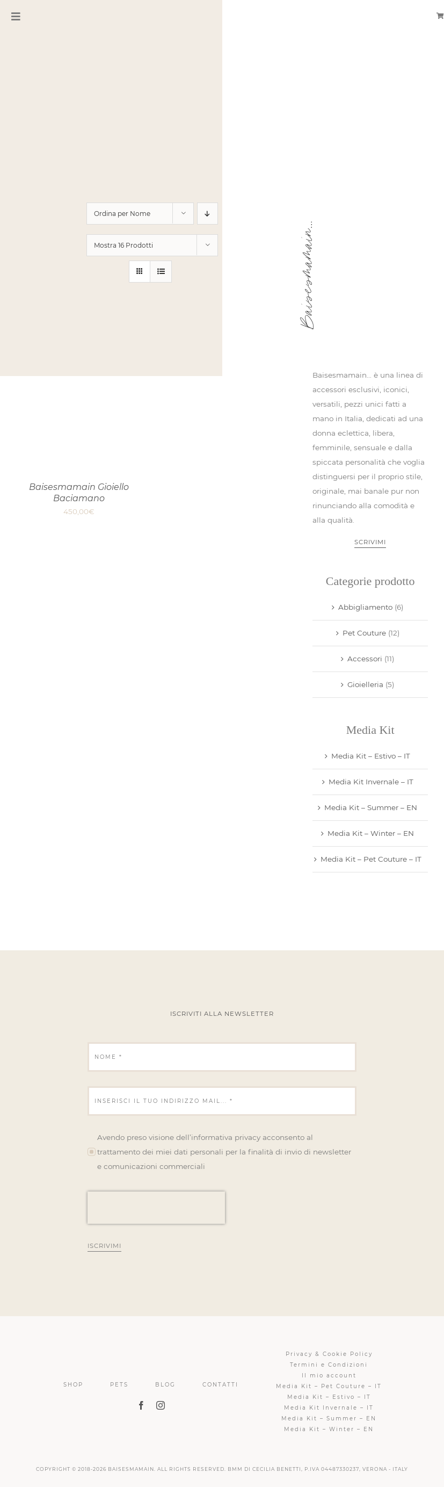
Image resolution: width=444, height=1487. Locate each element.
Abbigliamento (365, 607)
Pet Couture (364, 633)
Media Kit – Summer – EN (370, 807)
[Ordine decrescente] (207, 214)
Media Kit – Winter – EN (370, 833)
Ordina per (122, 214)
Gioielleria (365, 684)
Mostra (123, 245)
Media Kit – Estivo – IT (370, 756)
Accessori (364, 658)
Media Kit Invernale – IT (371, 781)
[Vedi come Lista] (160, 271)
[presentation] (156, 1208)
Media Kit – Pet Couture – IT (371, 859)
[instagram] (160, 1405)
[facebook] (141, 1405)
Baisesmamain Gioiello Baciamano (79, 492)
